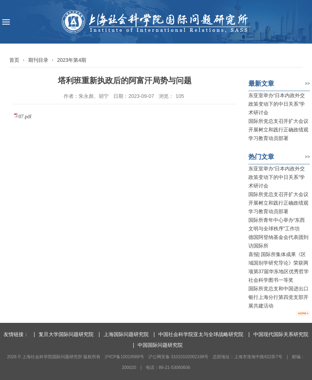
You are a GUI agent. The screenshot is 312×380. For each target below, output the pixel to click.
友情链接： (16, 334)
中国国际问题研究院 (160, 345)
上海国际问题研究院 (126, 334)
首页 (14, 60)
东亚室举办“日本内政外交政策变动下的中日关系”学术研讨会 (276, 103)
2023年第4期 (71, 60)
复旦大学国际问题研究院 (66, 334)
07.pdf (25, 116)
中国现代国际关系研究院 (280, 334)
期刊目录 (38, 60)
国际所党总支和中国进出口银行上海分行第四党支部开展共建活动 (278, 297)
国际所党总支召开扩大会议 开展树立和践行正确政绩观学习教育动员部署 (278, 129)
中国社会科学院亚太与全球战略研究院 (200, 334)
